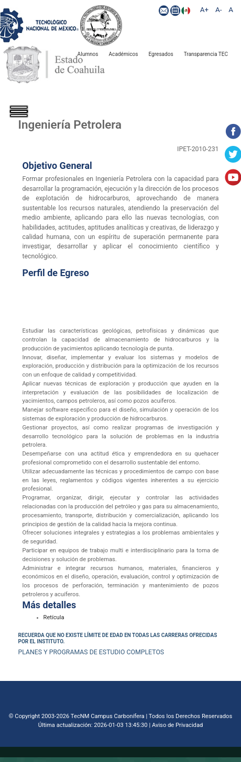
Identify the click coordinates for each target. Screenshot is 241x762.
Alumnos (88, 54)
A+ (204, 10)
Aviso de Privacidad (177, 725)
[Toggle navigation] (26, 120)
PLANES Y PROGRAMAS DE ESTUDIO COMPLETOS (91, 652)
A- (218, 10)
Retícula (53, 617)
